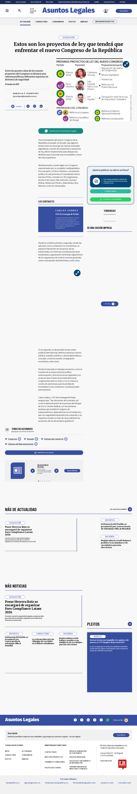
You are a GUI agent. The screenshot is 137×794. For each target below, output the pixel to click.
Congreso (12, 439)
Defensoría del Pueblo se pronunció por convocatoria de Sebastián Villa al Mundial (115, 526)
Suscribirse (124, 11)
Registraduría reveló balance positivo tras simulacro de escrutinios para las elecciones (116, 544)
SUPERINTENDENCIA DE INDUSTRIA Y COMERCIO (78, 768)
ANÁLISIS (84, 22)
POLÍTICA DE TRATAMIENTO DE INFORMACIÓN (80, 762)
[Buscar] (19, 11)
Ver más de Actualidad (121, 509)
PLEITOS (72, 22)
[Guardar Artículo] (16, 106)
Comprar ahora (110, 191)
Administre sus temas (44, 453)
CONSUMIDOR (58, 22)
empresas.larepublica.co (56, 783)
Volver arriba (120, 720)
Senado (30, 439)
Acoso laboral (36, 2)
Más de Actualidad (21, 509)
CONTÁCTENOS (51, 752)
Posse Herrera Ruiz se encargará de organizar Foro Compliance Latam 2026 (19, 531)
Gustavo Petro (109, 2)
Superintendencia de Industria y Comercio (73, 2)
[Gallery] (44, 469)
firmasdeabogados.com (84, 783)
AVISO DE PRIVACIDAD (77, 757)
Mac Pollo (49, 2)
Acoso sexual (21, 2)
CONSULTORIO (41, 22)
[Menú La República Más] (7, 11)
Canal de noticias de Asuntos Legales (61, 130)
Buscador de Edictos (104, 22)
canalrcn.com (106, 783)
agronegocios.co (32, 783)
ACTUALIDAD (25, 22)
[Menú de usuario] (106, 11)
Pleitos (93, 624)
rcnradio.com (124, 783)
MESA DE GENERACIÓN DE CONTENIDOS (77, 752)
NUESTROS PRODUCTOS (54, 757)
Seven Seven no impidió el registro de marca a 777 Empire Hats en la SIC (109, 641)
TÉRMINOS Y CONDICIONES (55, 762)
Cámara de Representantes (20, 444)
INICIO (7, 751)
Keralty (122, 2)
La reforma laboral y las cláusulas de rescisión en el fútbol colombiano (43, 641)
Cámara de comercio (53, 439)
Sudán (96, 2)
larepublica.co (12, 783)
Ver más (109, 304)
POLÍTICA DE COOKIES (53, 768)
